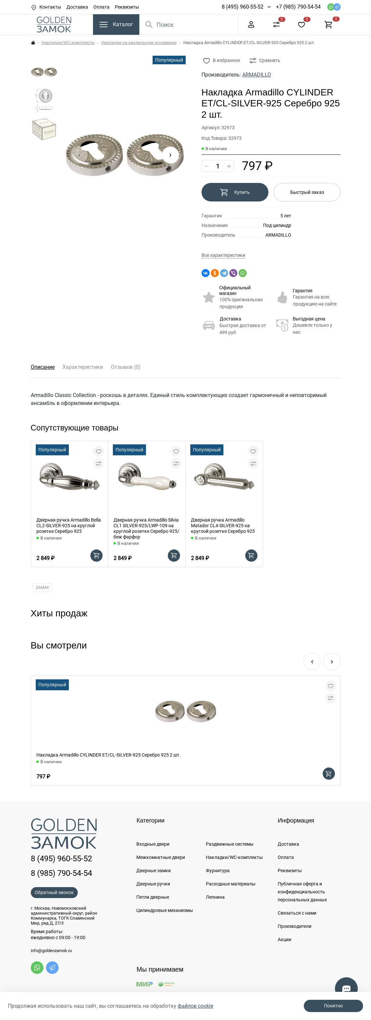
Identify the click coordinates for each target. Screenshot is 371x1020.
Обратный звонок (54, 892)
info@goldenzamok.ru (51, 950)
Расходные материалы (230, 883)
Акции (284, 939)
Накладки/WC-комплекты (68, 42)
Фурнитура (218, 870)
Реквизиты (127, 7)
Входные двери (152, 844)
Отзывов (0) (126, 367)
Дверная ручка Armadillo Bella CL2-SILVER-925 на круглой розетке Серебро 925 (68, 525)
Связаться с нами (297, 913)
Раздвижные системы (230, 844)
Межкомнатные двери (160, 857)
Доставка (77, 7)
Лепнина (215, 897)
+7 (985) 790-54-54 (298, 7)
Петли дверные (152, 897)
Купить (235, 192)
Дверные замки (153, 870)
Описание (43, 367)
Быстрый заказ (307, 192)
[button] (170, 155)
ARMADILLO (256, 75)
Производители (294, 926)
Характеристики (83, 367)
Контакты (50, 7)
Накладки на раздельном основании (139, 42)
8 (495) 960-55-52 (242, 7)
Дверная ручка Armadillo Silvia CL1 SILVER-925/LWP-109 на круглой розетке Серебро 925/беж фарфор (146, 528)
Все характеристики (223, 255)
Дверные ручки (153, 883)
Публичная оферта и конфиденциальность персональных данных (302, 891)
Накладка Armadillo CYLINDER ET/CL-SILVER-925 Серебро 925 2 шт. (108, 755)
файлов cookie (195, 1006)
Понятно (333, 1005)
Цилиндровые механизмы (164, 910)
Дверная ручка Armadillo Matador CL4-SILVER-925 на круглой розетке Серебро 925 (223, 525)
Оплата (101, 7)
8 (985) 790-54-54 (61, 873)
